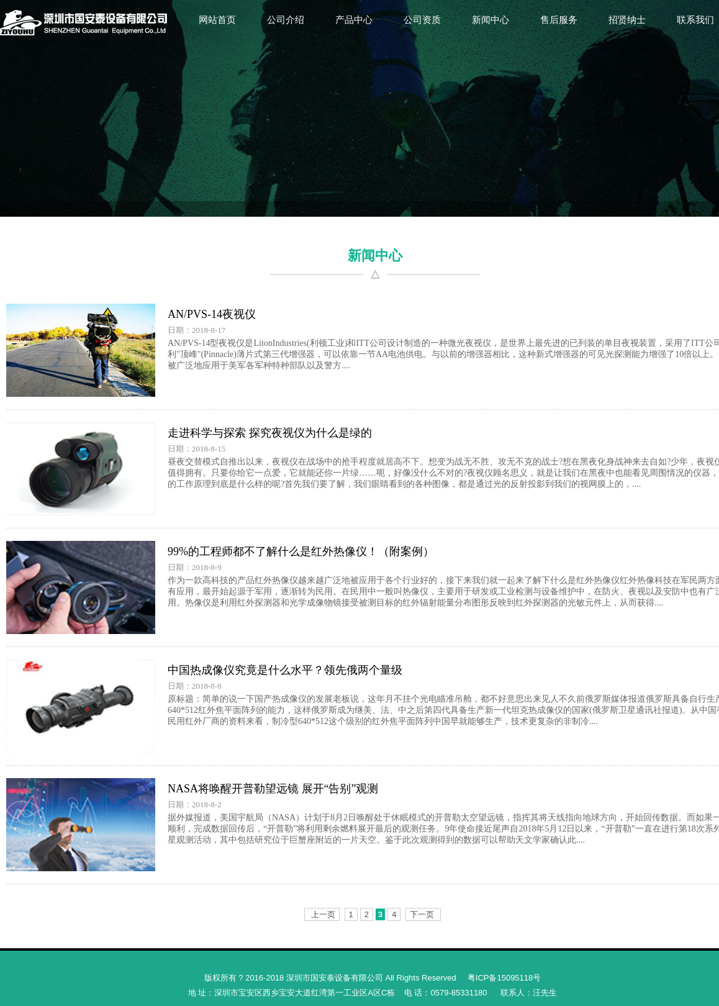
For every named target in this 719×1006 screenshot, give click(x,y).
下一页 (422, 914)
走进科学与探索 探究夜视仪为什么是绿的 (270, 433)
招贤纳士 (627, 20)
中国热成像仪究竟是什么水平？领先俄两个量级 (285, 670)
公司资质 (422, 20)
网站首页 (217, 20)
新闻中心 (490, 20)
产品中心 (354, 20)
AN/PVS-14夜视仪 (212, 314)
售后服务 (558, 20)
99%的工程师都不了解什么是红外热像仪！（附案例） (301, 551)
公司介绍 (285, 20)
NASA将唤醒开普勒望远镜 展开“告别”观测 (273, 788)
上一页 (323, 914)
